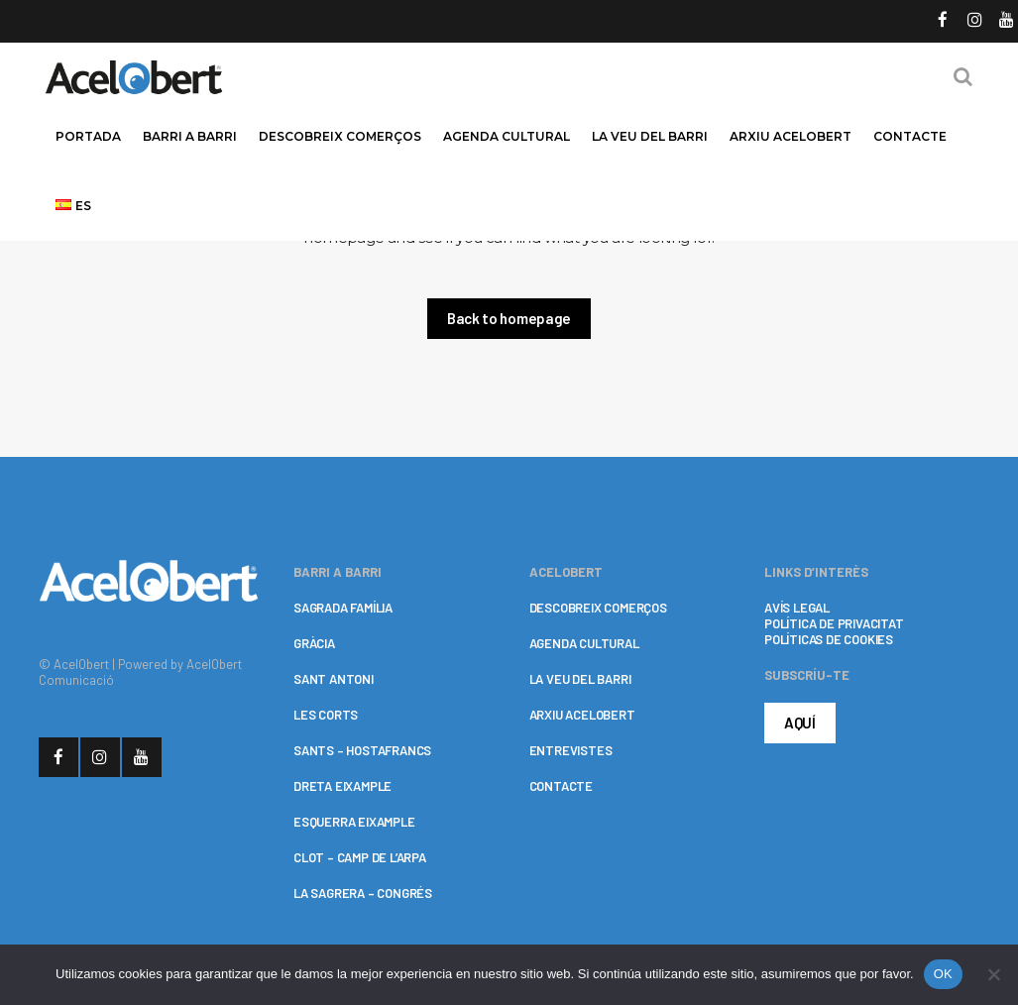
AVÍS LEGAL (797, 607)
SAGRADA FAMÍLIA (343, 607)
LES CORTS (325, 715)
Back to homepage (509, 318)
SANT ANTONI (333, 679)
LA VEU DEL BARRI (580, 679)
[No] (993, 974)
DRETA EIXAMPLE (342, 786)
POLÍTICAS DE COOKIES (828, 639)
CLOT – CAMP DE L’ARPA (359, 857)
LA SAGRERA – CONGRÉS (362, 893)
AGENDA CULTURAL (584, 643)
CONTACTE (561, 786)
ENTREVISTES (571, 750)
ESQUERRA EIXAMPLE (354, 822)
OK (943, 973)
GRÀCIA (314, 643)
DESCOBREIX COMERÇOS (598, 607)
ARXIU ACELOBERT (582, 715)
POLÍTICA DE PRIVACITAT (834, 623)
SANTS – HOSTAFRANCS (362, 750)
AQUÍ (800, 722)
